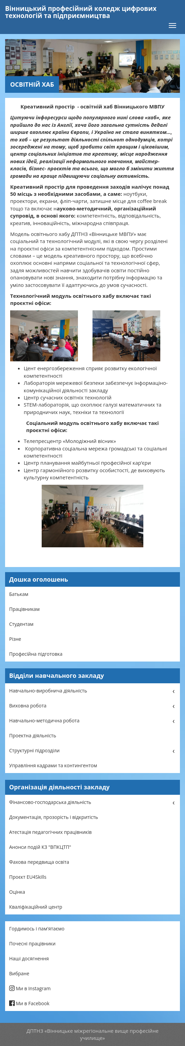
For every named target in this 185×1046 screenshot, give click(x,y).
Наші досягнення (29, 958)
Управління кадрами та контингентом (53, 765)
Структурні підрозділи (34, 750)
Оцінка (17, 892)
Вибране (19, 973)
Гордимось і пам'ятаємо (36, 928)
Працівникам (24, 609)
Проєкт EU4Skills (27, 877)
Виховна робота (27, 705)
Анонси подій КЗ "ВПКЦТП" (40, 847)
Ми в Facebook (29, 1003)
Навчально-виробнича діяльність (48, 690)
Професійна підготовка (35, 654)
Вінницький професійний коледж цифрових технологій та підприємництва (81, 12)
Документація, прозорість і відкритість (53, 817)
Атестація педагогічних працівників (50, 832)
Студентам (21, 624)
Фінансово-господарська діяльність (50, 802)
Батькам (18, 594)
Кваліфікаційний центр (35, 907)
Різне (15, 639)
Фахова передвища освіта (39, 862)
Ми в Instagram (29, 988)
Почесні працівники (32, 943)
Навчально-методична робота (44, 720)
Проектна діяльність (32, 735)
